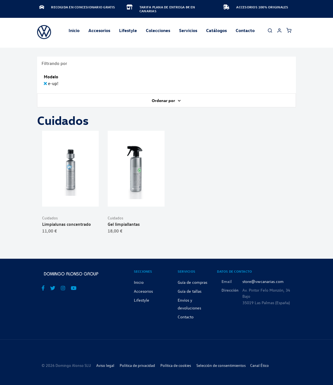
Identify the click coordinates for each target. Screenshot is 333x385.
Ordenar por (164, 100)
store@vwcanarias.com (263, 281)
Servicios (188, 30)
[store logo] (44, 32)
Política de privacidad (137, 365)
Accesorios (143, 291)
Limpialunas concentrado (66, 224)
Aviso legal (105, 365)
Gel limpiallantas (124, 224)
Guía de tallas (189, 291)
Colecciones (158, 30)
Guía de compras (192, 282)
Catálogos (216, 30)
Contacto (245, 30)
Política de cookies (175, 365)
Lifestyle (128, 30)
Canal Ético (259, 365)
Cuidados (50, 217)
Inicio (74, 30)
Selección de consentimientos (221, 365)
